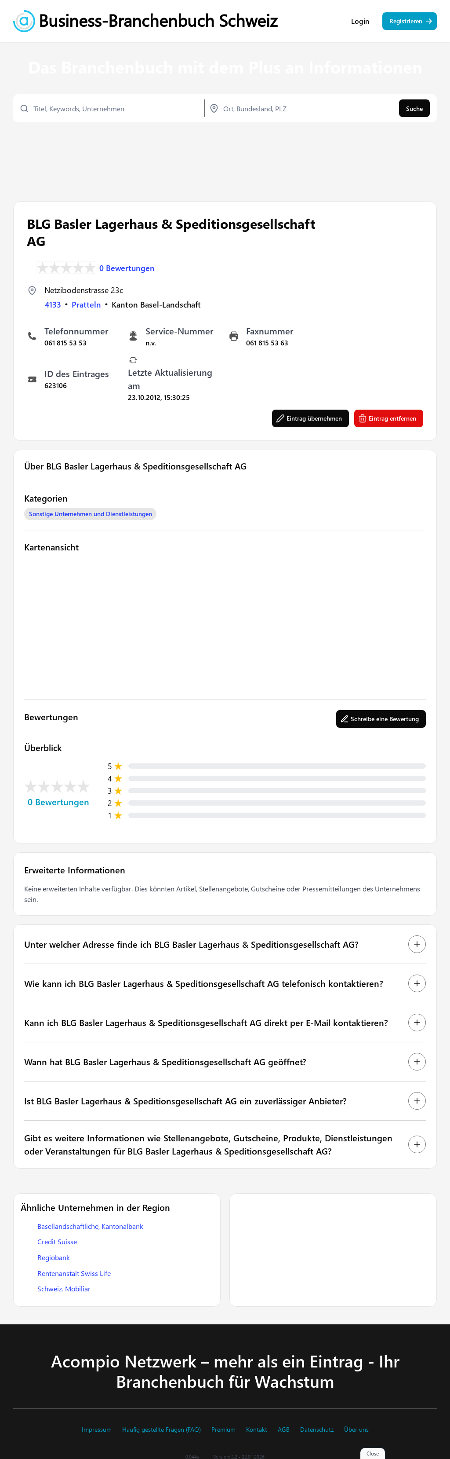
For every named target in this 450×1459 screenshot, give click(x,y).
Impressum (97, 1429)
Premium (223, 1429)
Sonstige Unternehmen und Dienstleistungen (90, 513)
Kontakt (256, 1429)
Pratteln (86, 303)
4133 (53, 303)
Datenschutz (317, 1429)
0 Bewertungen (127, 266)
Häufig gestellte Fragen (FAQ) (161, 1429)
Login (360, 22)
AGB (284, 1429)
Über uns (356, 1429)
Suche (414, 109)
